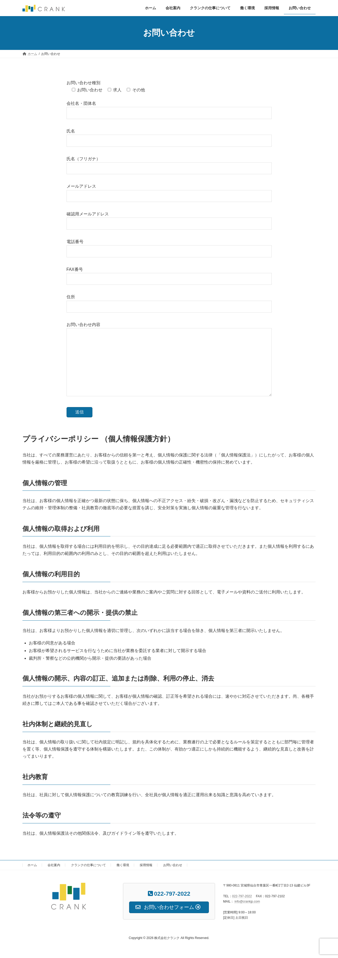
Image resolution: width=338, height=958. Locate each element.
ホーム (32, 865)
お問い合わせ (172, 865)
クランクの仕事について (88, 865)
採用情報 (146, 865)
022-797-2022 (242, 896)
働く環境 (122, 865)
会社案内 (54, 865)
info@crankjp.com (247, 901)
